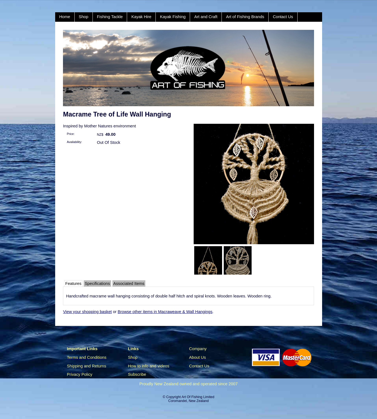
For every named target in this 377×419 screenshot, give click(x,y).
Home (64, 16)
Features (73, 283)
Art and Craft (205, 16)
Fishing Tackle (110, 16)
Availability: (74, 142)
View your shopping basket (87, 311)
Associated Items (129, 283)
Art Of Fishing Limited (197, 397)
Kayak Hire (141, 16)
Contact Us (283, 16)
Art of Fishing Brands (245, 16)
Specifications (97, 283)
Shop (83, 16)
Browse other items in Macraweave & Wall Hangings (165, 311)
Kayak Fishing (173, 16)
